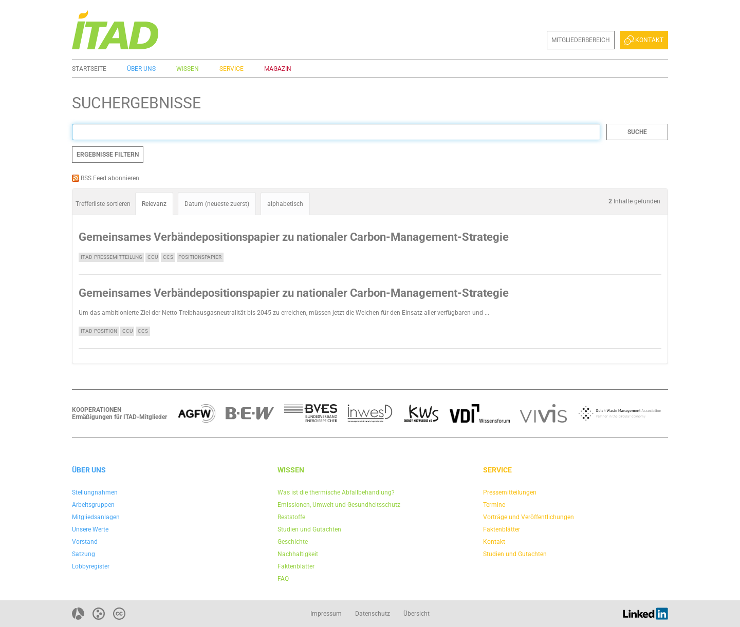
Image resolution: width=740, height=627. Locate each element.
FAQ (283, 578)
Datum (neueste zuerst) (216, 203)
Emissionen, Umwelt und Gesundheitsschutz (339, 504)
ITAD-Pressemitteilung (111, 257)
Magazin (277, 68)
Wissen (187, 68)
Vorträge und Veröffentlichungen (528, 517)
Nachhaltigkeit (298, 554)
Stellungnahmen (95, 492)
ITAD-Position (99, 331)
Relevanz (154, 203)
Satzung (83, 554)
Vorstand (85, 541)
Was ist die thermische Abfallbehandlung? (336, 492)
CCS (168, 257)
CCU (152, 257)
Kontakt (643, 40)
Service (231, 68)
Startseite (89, 68)
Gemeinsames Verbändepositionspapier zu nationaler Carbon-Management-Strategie (294, 237)
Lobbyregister (90, 566)
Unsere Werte (90, 529)
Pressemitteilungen (509, 492)
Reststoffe (291, 517)
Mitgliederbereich (580, 40)
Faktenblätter (296, 566)
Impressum (326, 613)
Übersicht (416, 613)
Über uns (141, 68)
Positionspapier (199, 257)
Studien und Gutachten (309, 529)
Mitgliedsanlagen (96, 517)
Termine (494, 504)
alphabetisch (285, 203)
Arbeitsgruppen (93, 504)
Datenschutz (372, 613)
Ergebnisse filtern (108, 154)
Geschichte (293, 541)
